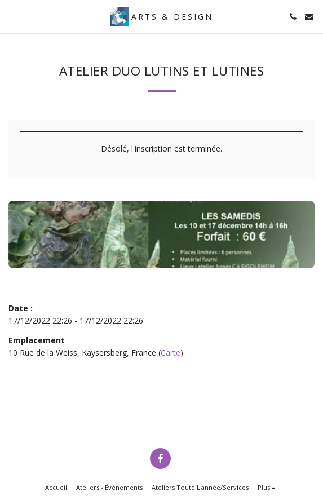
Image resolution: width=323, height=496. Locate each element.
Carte (170, 352)
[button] (12, 16)
